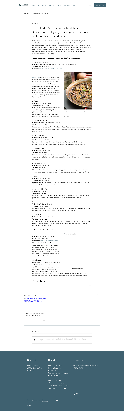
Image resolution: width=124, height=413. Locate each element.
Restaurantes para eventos (41, 13)
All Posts (26, 13)
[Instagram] (87, 5)
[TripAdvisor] (90, 5)
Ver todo (97, 295)
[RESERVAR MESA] (100, 5)
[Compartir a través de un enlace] (45, 281)
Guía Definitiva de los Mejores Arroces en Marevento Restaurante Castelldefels (35, 314)
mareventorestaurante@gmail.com (85, 366)
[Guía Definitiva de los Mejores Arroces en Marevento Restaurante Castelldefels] (36, 304)
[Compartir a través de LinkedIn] (41, 281)
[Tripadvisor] (77, 394)
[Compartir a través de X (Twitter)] (37, 281)
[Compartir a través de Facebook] (33, 281)
